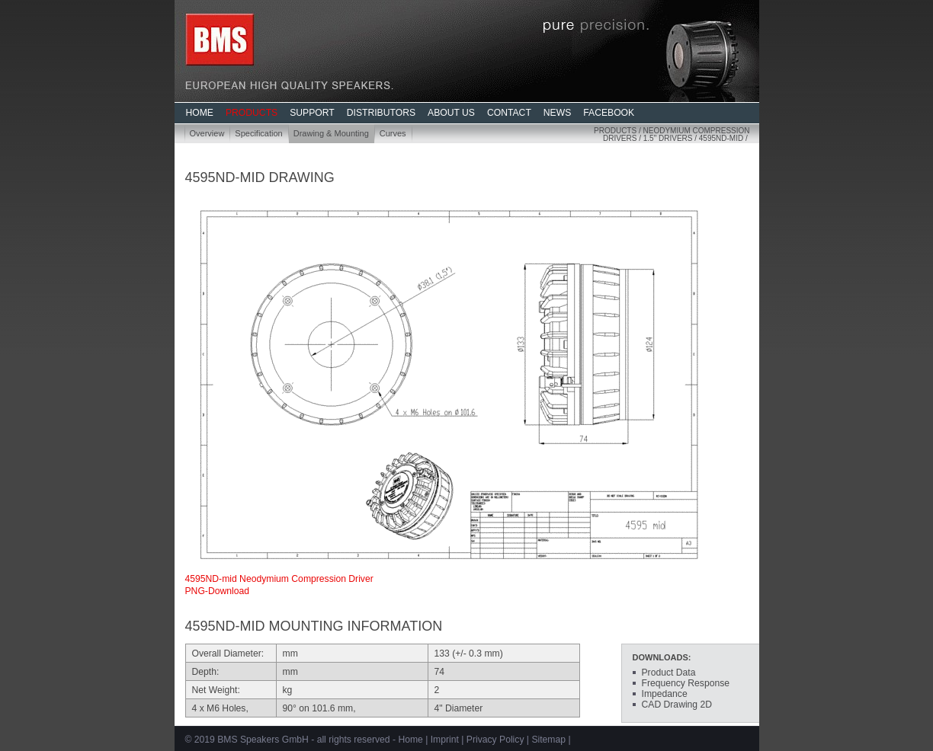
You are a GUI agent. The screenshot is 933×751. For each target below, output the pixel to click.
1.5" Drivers (668, 138)
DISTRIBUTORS (381, 112)
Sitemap (548, 739)
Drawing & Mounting (331, 133)
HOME (199, 112)
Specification (258, 133)
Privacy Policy (495, 739)
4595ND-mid (721, 138)
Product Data (669, 672)
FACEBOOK (608, 112)
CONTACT (509, 112)
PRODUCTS (251, 112)
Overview (207, 133)
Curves (393, 133)
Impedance (665, 694)
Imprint (445, 739)
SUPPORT (312, 112)
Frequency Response (686, 683)
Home (410, 739)
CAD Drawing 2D (677, 704)
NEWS (557, 112)
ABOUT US (451, 112)
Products (615, 130)
